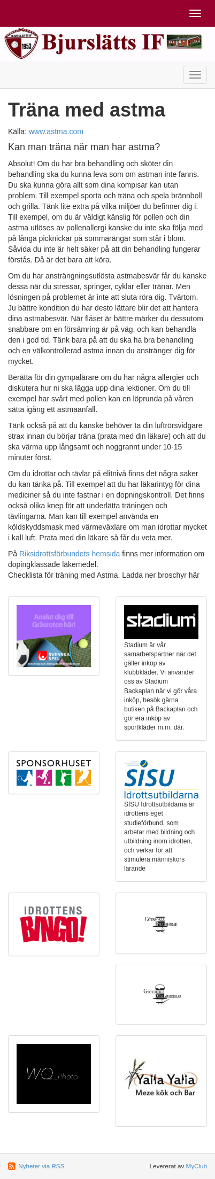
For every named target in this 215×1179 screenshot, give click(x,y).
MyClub (196, 1165)
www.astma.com (56, 131)
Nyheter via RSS (41, 1165)
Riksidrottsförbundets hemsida (69, 553)
